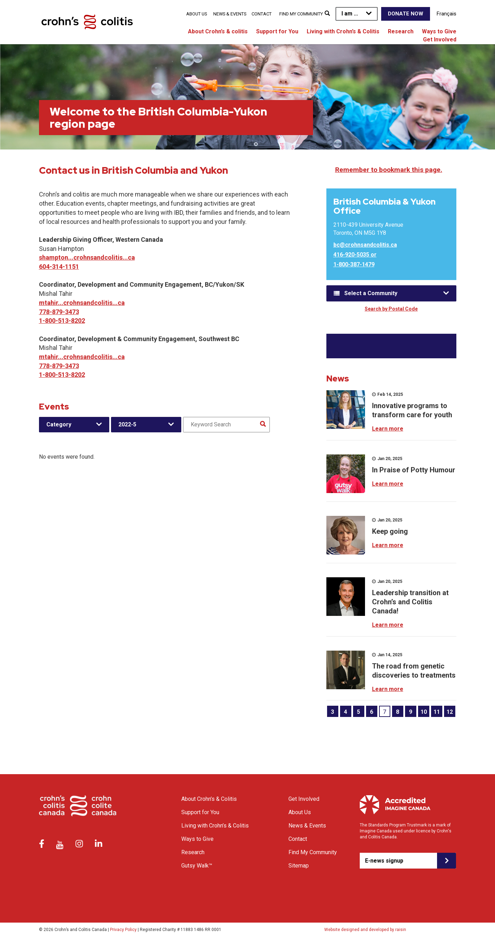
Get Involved (439, 39)
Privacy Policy (123, 929)
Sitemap (298, 865)
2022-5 (127, 424)
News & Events (229, 13)
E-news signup (384, 860)
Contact (262, 13)
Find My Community (301, 13)
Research (400, 31)
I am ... (349, 13)
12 (450, 712)
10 (424, 712)
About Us (196, 13)
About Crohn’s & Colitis (209, 799)
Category (58, 424)
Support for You (277, 31)
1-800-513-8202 (62, 320)
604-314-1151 (59, 266)
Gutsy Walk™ (196, 865)
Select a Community (370, 293)
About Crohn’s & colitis (218, 31)
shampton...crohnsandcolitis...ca (87, 257)
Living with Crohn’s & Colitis (343, 31)
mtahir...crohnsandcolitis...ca (82, 302)
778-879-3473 (59, 311)
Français (446, 14)
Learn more (387, 428)
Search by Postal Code (391, 309)
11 (437, 712)
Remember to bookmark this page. (388, 170)
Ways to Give (439, 31)
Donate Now (405, 14)
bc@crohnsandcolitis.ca (365, 244)
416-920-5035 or (355, 254)
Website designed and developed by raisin (365, 929)
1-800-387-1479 (353, 264)
